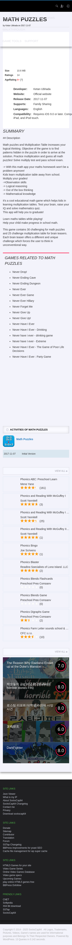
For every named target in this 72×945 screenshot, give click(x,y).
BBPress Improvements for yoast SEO (22, 848)
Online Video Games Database (19, 872)
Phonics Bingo (29, 545)
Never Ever (19, 289)
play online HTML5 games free (18, 882)
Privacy (6, 810)
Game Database (14, 17)
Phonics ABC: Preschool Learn (38, 479)
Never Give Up (21, 312)
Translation (8, 838)
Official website (42, 94)
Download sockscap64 (14, 813)
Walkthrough (13, 29)
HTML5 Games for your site (17, 865)
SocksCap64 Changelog (15, 803)
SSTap (6, 909)
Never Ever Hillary (23, 300)
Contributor (8, 834)
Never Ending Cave (24, 277)
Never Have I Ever (23, 323)
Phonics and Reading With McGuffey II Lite (46, 529)
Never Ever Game (23, 295)
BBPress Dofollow (12, 885)
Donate (6, 828)
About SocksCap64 (13, 800)
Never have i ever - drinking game (32, 335)
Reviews (36, 17)
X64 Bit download (12, 906)
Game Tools (12, 41)
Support (31, 41)
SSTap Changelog (12, 844)
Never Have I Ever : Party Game (31, 356)
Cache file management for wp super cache (25, 851)
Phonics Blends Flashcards (36, 578)
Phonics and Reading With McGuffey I (43, 495)
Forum (6, 841)
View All (61, 471)
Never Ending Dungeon (26, 283)
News (50, 17)
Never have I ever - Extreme (29, 341)
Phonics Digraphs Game (35, 611)
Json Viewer (9, 794)
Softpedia (8, 902)
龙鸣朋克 (13, 726)
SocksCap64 (9, 912)
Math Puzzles (24, 439)
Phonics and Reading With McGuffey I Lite (45, 512)
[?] (21, 79)
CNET (6, 899)
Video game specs (12, 875)
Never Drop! (19, 271)
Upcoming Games (12, 878)
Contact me (9, 807)
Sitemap (7, 831)
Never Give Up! (21, 318)
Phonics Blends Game (33, 595)
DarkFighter (15, 747)
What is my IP (10, 797)
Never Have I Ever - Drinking (29, 329)
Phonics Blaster (29, 562)
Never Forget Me (22, 306)
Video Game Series (13, 868)
